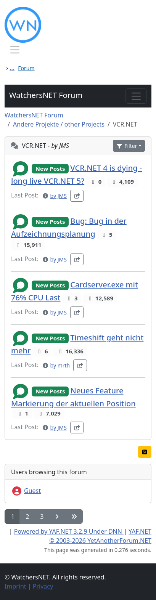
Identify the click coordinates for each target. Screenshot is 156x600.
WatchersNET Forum (45, 95)
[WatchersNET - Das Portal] (78, 25)
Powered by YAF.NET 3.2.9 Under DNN (69, 531)
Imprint (15, 586)
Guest (26, 490)
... (12, 68)
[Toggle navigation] (136, 96)
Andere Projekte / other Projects (59, 124)
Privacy (43, 586)
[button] (129, 146)
